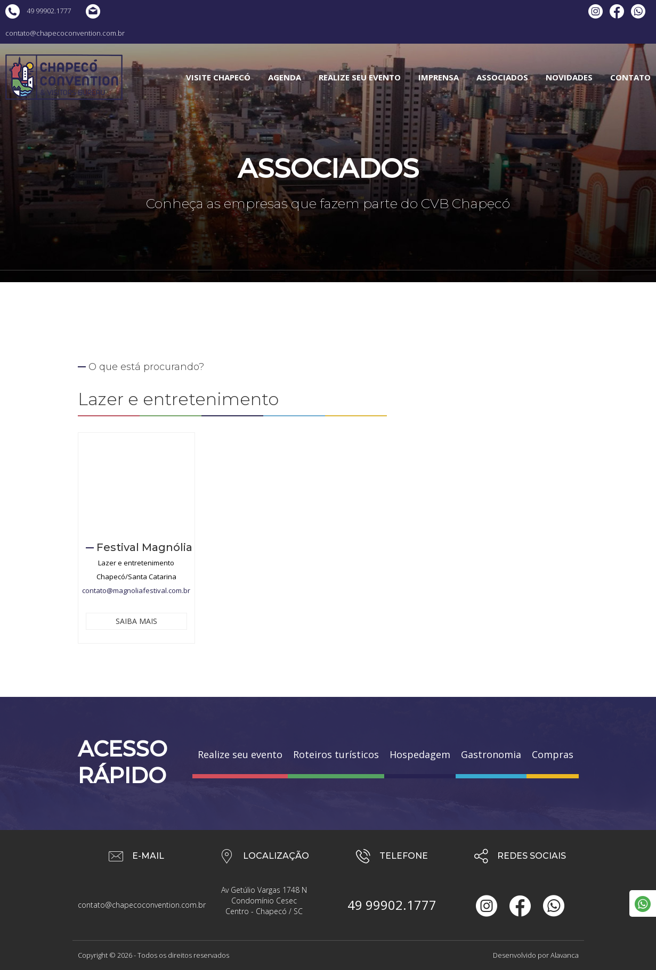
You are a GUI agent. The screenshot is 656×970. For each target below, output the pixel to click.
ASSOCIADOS (502, 77)
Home (257, 286)
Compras (552, 754)
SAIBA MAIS (136, 621)
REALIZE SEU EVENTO (360, 77)
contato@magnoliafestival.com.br (136, 590)
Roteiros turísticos (336, 754)
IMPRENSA (438, 77)
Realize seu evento (240, 754)
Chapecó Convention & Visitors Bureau (64, 77)
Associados (296, 286)
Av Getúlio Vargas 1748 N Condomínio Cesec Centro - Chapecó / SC (264, 900)
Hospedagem (420, 754)
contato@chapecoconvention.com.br (136, 905)
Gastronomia (491, 754)
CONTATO (630, 77)
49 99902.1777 (38, 10)
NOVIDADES (569, 77)
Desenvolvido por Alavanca (536, 955)
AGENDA (284, 77)
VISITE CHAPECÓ (218, 77)
